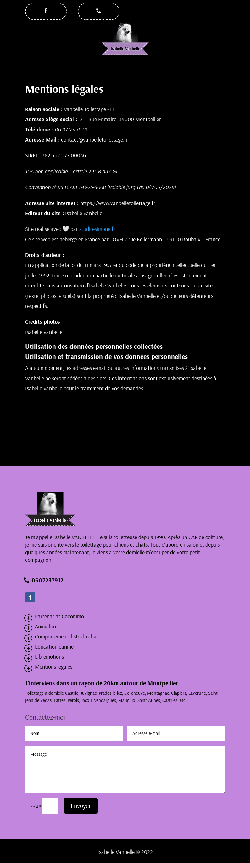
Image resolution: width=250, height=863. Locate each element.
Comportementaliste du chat (66, 637)
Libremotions (49, 657)
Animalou (45, 627)
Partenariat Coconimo (59, 617)
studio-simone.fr (97, 228)
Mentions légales (53, 667)
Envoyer (81, 806)
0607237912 (47, 580)
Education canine (54, 647)
